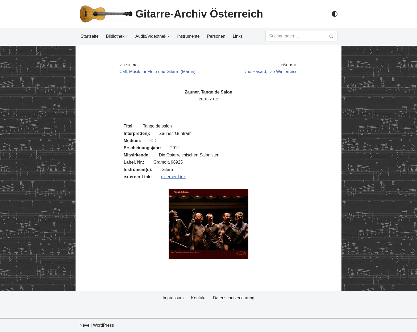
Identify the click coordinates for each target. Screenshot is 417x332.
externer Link (173, 176)
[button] (127, 36)
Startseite (90, 36)
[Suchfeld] (295, 36)
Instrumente (188, 36)
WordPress (103, 325)
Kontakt (198, 298)
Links (238, 36)
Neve (84, 325)
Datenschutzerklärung (234, 298)
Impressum (173, 298)
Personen (216, 36)
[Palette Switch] (334, 14)
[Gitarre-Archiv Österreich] (171, 14)
